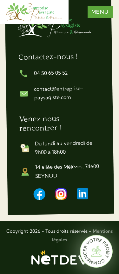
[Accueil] (58, 26)
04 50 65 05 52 (51, 73)
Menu (100, 12)
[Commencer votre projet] (96, 251)
